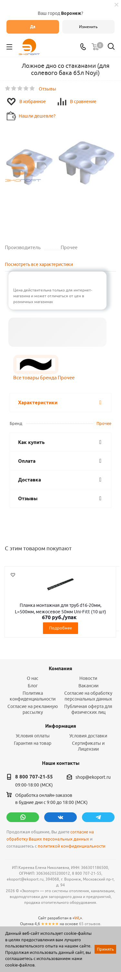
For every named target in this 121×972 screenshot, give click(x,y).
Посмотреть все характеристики (39, 264)
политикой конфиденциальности (72, 846)
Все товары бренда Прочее (44, 377)
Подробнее (60, 627)
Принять (105, 949)
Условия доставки (88, 735)
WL (77, 917)
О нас (32, 678)
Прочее (103, 423)
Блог (33, 685)
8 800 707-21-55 (34, 777)
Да (32, 26)
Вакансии (88, 685)
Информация (60, 726)
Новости (88, 678)
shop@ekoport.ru (93, 777)
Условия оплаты (33, 735)
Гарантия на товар (32, 743)
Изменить (88, 26)
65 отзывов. (90, 923)
